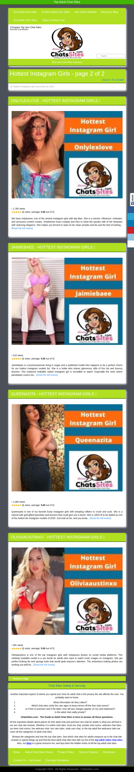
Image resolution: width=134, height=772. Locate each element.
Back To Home (112, 80)
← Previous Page (19, 678)
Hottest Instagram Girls (70, 100)
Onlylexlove (25, 100)
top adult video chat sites (108, 740)
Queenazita (23, 394)
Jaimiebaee (22, 247)
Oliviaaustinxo (27, 537)
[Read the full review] (22, 228)
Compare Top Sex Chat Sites (25, 27)
